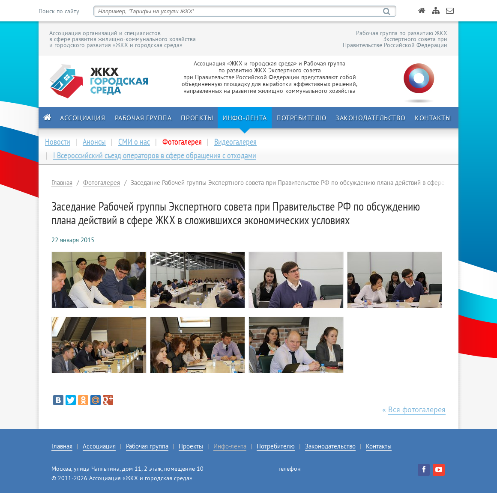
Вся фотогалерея (417, 409)
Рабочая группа (143, 117)
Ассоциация (82, 117)
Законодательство (370, 117)
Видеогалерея (235, 141)
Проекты (197, 117)
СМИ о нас (134, 141)
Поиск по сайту (59, 11)
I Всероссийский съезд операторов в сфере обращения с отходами (154, 155)
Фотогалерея (101, 182)
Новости (57, 141)
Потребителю (301, 117)
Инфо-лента (244, 117)
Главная (61, 182)
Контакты (433, 117)
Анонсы (94, 141)
